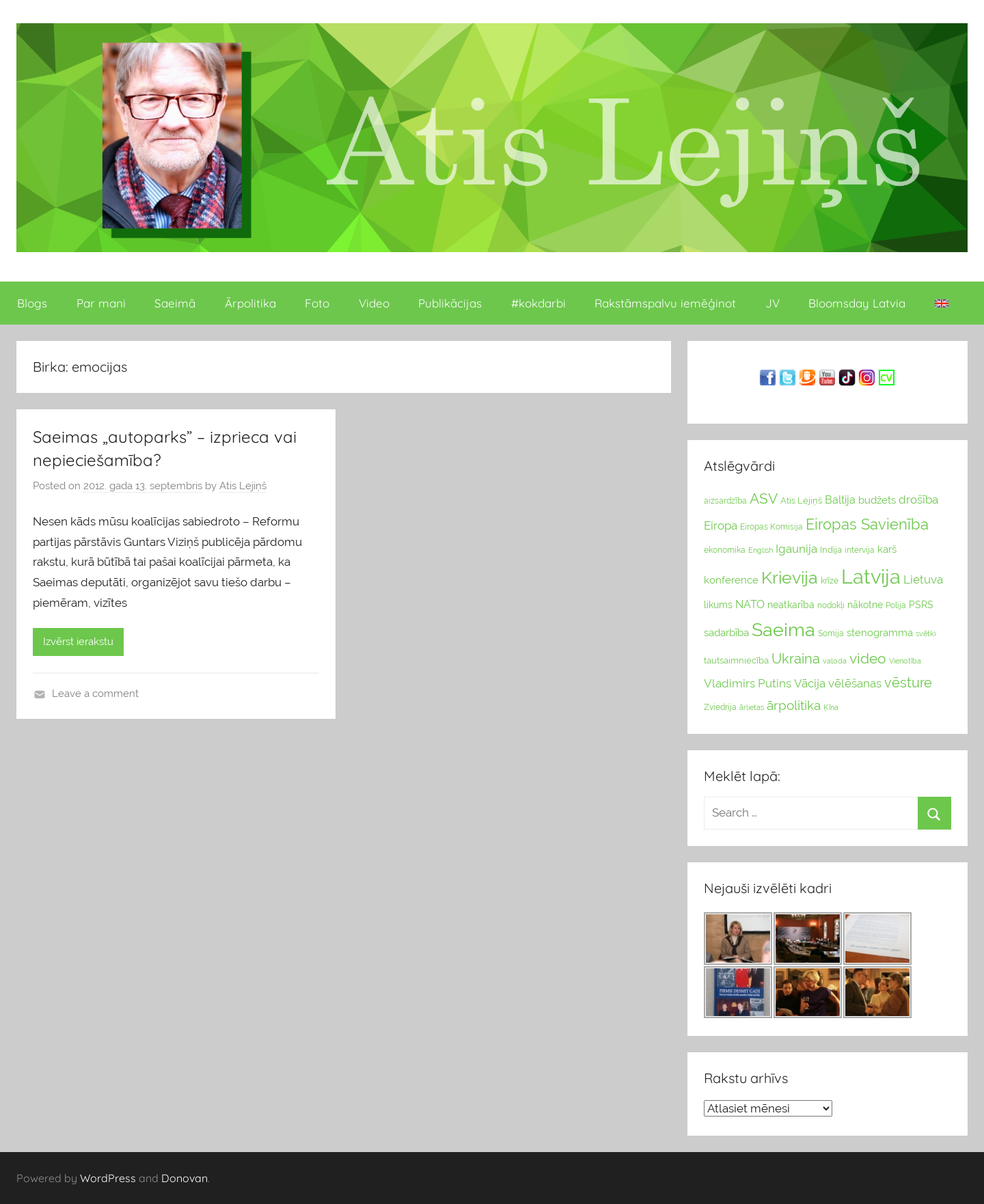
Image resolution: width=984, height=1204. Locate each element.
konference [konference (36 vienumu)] (731, 580)
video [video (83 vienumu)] (867, 658)
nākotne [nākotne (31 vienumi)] (865, 604)
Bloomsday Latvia (856, 303)
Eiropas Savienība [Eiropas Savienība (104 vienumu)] (867, 524)
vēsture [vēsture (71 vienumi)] (908, 682)
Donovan (184, 1178)
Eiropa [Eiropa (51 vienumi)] (720, 525)
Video (374, 303)
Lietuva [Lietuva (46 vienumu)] (923, 579)
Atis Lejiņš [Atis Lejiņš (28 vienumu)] (801, 500)
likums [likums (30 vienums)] (718, 604)
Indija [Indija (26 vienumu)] (831, 550)
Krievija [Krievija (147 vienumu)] (789, 578)
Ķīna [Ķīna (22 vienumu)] (830, 707)
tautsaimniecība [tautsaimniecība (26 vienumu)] (736, 660)
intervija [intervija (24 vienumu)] (860, 550)
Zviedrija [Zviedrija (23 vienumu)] (720, 707)
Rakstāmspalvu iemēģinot (665, 303)
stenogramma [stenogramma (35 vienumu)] (880, 632)
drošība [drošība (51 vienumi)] (918, 499)
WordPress (108, 1178)
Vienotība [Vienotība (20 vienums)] (905, 661)
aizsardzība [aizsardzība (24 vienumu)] (725, 501)
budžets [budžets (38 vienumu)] (877, 500)
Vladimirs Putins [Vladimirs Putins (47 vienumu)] (747, 683)
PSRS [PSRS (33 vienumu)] (921, 604)
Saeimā (174, 303)
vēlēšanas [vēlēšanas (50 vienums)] (855, 683)
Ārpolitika (250, 303)
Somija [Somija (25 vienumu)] (831, 633)
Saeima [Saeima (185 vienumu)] (783, 629)
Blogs (32, 303)
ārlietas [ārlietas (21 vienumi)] (751, 707)
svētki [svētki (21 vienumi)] (925, 633)
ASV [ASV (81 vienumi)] (764, 499)
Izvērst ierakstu (78, 641)
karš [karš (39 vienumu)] (887, 549)
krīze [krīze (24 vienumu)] (829, 581)
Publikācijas (450, 303)
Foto (317, 303)
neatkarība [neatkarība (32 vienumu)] (791, 604)
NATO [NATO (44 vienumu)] (750, 604)
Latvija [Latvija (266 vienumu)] (871, 576)
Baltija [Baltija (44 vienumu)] (840, 499)
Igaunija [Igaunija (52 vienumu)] (796, 549)
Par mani (101, 303)
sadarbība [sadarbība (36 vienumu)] (726, 632)
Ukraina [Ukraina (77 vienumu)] (795, 659)
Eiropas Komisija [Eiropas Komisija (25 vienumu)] (771, 527)
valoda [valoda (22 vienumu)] (835, 661)
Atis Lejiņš (242, 486)
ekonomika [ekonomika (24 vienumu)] (725, 550)
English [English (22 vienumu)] (760, 550)
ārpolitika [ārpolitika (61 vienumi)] (794, 705)
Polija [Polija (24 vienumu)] (896, 605)
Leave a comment (95, 693)
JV (772, 303)
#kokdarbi (538, 303)
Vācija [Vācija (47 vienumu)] (809, 683)
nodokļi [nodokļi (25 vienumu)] (831, 605)
